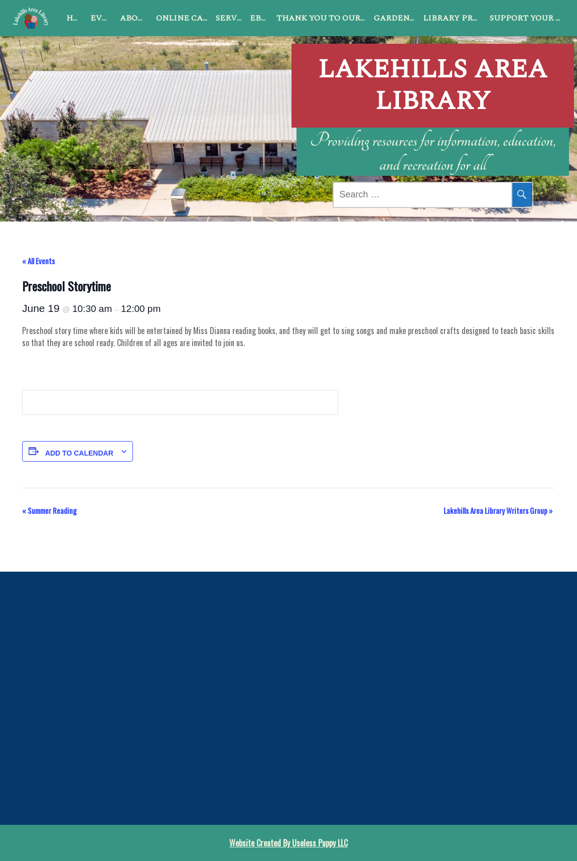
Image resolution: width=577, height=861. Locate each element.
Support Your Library (527, 18)
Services (231, 18)
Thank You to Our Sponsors (323, 18)
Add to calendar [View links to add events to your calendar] (79, 453)
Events (103, 18)
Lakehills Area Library (432, 73)
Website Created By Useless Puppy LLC (288, 843)
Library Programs (454, 18)
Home (76, 18)
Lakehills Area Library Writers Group (498, 510)
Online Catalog (184, 18)
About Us (136, 18)
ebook (261, 18)
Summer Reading (49, 510)
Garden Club (396, 18)
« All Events (38, 260)
